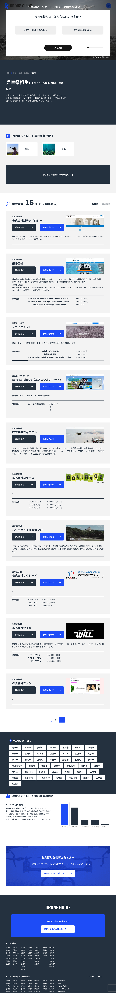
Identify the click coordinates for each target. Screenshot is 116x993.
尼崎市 (15, 771)
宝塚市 (19, 474)
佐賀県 (51, 950)
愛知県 (23, 953)
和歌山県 (37, 958)
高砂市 (19, 526)
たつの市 (20, 323)
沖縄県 (51, 967)
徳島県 (45, 947)
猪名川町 (73, 777)
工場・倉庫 (61, 991)
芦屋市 (53, 759)
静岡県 (23, 950)
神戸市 (19, 428)
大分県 (51, 958)
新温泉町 (71, 765)
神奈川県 (16, 953)
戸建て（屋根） (63, 986)
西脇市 (15, 777)
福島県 (8, 964)
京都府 (36, 950)
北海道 (8, 947)
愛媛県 (45, 953)
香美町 (32, 765)
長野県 (23, 961)
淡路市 (97, 765)
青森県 (8, 950)
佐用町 (78, 759)
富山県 (23, 969)
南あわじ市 (17, 765)
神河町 (65, 753)
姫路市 (19, 216)
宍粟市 (42, 771)
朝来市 (57, 765)
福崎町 (28, 753)
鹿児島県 (52, 964)
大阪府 (36, 947)
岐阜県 (23, 956)
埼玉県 (15, 956)
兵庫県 (26, 73)
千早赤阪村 (44, 777)
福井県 (23, 964)
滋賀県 (36, 961)
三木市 (99, 777)
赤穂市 (67, 771)
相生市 (44, 765)
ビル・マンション (64, 989)
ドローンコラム (95, 976)
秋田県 (8, 958)
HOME (8, 73)
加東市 (80, 771)
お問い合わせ (48, 227)
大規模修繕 (61, 980)
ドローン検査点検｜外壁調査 (18, 976)
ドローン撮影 (17, 73)
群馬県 (15, 961)
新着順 (95, 204)
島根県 (30, 953)
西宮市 (78, 753)
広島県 (30, 950)
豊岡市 (84, 765)
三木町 (93, 771)
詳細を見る (19, 227)
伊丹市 (91, 759)
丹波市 (65, 759)
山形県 (8, 961)
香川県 (45, 950)
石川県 (23, 958)
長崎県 (51, 953)
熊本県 (51, 956)
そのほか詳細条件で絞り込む (58, 174)
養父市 (28, 759)
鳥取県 (30, 956)
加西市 (53, 753)
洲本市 (15, 759)
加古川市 (29, 771)
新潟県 (23, 947)
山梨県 (23, 967)
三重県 (36, 964)
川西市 (28, 747)
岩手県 (8, 953)
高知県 (45, 956)
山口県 (30, 958)
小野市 (65, 747)
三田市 (19, 572)
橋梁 (59, 983)
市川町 (78, 747)
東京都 (15, 947)
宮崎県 (51, 961)
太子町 (91, 753)
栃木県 (15, 964)
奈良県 (36, 956)
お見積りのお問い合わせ (54, 873)
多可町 (15, 783)
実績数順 (106, 204)
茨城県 (15, 958)
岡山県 (30, 947)
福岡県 (51, 947)
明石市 (40, 753)
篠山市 (55, 771)
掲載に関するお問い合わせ (55, 929)
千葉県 (15, 950)
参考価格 (16, 298)
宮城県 (8, 956)
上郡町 (40, 759)
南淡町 (86, 777)
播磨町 (40, 747)
